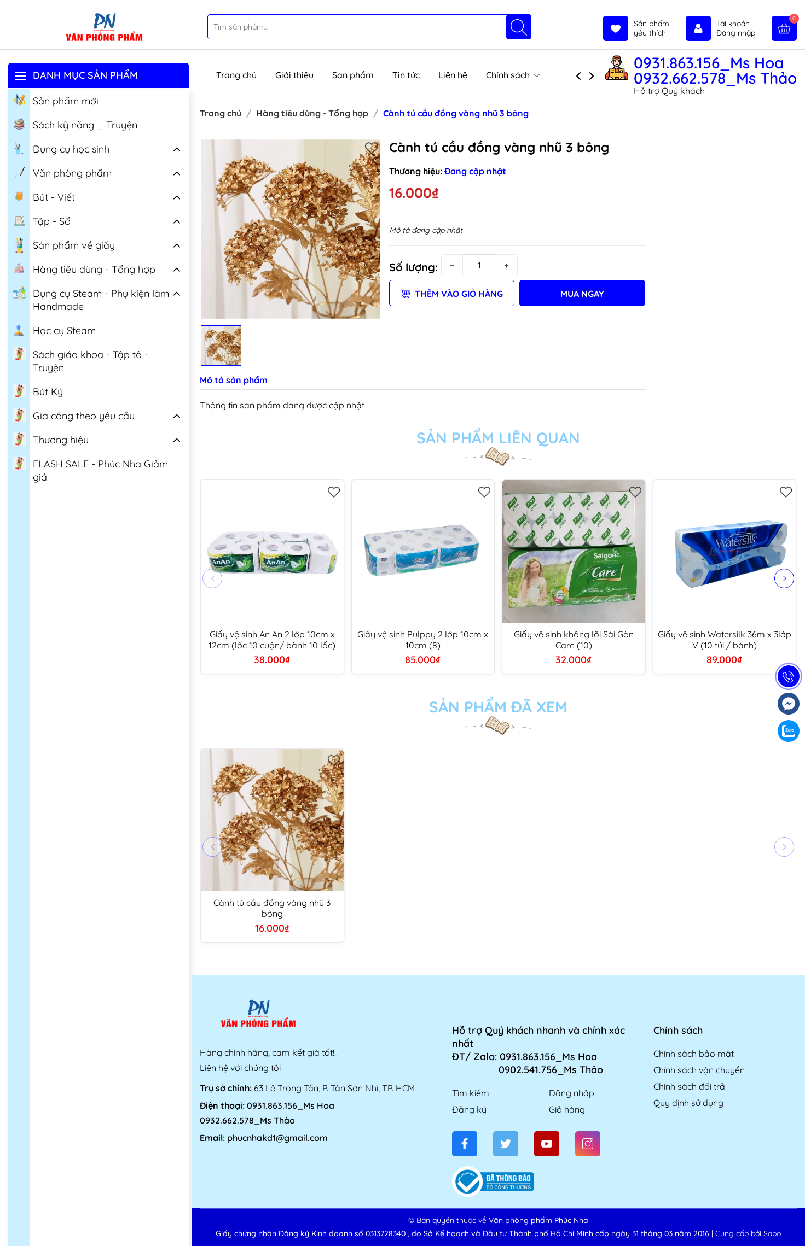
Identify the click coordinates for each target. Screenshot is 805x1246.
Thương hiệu (51, 439)
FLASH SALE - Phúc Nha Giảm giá (90, 469)
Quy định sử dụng (688, 1102)
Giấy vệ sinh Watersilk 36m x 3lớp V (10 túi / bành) (724, 640)
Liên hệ (452, 74)
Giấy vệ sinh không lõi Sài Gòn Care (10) (574, 640)
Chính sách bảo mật (693, 1053)
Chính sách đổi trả (689, 1086)
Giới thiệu (294, 74)
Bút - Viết (44, 196)
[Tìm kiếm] (518, 26)
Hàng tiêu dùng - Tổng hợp (84, 268)
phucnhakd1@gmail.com (277, 1137)
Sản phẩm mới (56, 100)
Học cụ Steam (54, 330)
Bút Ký (38, 391)
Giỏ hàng (567, 1109)
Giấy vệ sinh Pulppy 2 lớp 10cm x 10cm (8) (422, 640)
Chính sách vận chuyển (699, 1069)
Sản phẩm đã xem (498, 707)
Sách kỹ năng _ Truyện (75, 124)
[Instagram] (587, 1143)
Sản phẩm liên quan (498, 438)
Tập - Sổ (42, 220)
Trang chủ (236, 74)
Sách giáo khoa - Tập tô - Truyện (80, 360)
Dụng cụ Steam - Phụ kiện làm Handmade (91, 299)
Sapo (772, 1233)
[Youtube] (546, 1143)
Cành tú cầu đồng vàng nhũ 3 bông (272, 908)
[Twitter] (505, 1143)
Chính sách (513, 74)
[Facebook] (464, 1143)
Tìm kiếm (470, 1092)
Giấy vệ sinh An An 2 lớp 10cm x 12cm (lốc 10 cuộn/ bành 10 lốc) (272, 640)
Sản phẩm (353, 74)
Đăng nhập (571, 1092)
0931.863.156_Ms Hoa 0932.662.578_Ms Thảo (715, 70)
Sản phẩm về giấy (64, 245)
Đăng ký (469, 1109)
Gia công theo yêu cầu (74, 415)
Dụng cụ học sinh (61, 148)
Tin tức (406, 74)
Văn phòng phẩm (62, 172)
